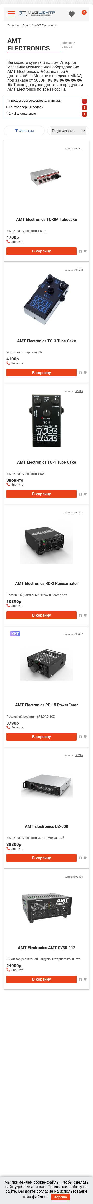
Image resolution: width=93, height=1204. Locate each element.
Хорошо (60, 1197)
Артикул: (74, 148)
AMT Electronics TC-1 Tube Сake (46, 462)
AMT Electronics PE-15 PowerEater (46, 705)
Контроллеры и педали (26, 107)
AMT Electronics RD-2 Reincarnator (46, 583)
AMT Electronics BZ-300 (46, 826)
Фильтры (24, 131)
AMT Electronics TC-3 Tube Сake (46, 341)
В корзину (41, 251)
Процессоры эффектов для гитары (35, 100)
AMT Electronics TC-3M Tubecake (46, 219)
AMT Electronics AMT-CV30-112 (46, 947)
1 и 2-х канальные (22, 113)
